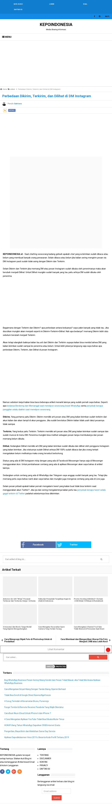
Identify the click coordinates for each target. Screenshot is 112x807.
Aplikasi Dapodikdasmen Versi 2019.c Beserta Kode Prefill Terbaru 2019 (36, 732)
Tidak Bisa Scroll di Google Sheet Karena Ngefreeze (27, 690)
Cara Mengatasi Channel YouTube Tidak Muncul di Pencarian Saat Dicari (89, 622)
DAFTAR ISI (45, 763)
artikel (12, 105)
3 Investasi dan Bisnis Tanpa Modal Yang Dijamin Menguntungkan (17, 622)
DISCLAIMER (45, 753)
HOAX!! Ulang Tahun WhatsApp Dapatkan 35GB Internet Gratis (32, 720)
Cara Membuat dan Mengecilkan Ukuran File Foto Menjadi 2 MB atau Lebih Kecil (84, 635)
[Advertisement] (56, 58)
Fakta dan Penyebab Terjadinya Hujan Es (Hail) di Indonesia (54, 594)
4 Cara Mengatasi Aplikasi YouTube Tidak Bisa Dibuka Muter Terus (34, 714)
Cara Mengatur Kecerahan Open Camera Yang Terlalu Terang (51, 622)
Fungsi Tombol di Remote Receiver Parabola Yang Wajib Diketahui (34, 702)
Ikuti (107, 11)
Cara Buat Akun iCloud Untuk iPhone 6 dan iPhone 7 (27, 708)
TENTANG (44, 749)
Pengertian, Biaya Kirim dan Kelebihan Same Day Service (30, 726)
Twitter (67, 539)
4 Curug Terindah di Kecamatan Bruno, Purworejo (26, 696)
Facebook (33, 539)
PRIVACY (44, 760)
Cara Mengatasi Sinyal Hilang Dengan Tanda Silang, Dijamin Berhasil (35, 684)
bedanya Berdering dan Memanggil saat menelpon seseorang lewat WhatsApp (43, 400)
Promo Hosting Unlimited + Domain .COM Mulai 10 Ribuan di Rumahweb (88, 594)
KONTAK (43, 756)
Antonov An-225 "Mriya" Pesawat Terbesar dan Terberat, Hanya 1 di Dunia (19, 594)
